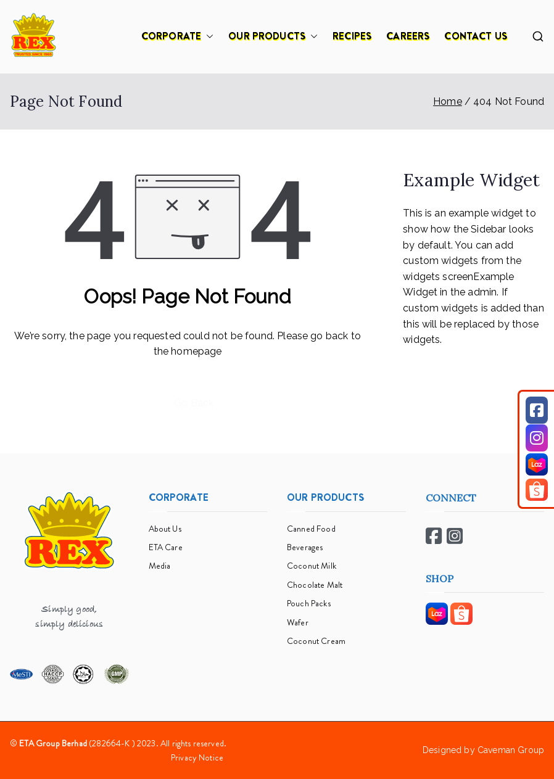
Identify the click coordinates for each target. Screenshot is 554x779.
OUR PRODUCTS (273, 36)
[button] (207, 36)
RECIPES (352, 36)
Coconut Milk (311, 565)
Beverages (305, 547)
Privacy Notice (197, 757)
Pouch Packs (309, 603)
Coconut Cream (316, 641)
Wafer (297, 622)
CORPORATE (177, 36)
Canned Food (311, 528)
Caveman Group (511, 750)
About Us (165, 528)
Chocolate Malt (314, 585)
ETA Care (166, 547)
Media (160, 565)
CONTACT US (475, 36)
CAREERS (407, 36)
